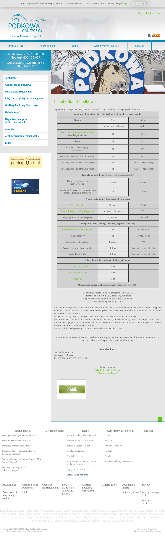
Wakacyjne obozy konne (77, 266)
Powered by (147, 529)
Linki (8, 142)
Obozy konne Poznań (108, 373)
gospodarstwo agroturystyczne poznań (124, 514)
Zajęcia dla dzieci (77, 205)
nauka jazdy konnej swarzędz (99, 510)
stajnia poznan (126, 517)
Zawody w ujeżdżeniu (147, 501)
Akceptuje (139, 3)
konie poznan (145, 510)
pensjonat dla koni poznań (84, 514)
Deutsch (160, 13)
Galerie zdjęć (12, 112)
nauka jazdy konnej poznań (64, 510)
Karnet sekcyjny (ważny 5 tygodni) (77, 229)
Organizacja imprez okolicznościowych (16, 121)
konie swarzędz (127, 510)
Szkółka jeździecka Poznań (108, 370)
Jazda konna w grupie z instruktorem (77, 132)
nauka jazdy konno (36, 510)
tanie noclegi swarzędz (73, 517)
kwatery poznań (49, 517)
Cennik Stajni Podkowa (18, 84)
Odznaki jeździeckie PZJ (19, 91)
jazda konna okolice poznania (71, 520)
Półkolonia (77, 278)
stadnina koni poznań (55, 514)
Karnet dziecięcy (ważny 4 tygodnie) (77, 211)
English (150, 13)
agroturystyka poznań (26, 517)
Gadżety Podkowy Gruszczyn (21, 105)
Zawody (9, 129)
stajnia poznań (144, 517)
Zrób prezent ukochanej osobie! (22, 136)
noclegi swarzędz (100, 520)
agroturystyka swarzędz (102, 517)
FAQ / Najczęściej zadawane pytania (25, 98)
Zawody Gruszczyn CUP (150, 493)
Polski (141, 13)
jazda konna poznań (12, 510)
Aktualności (11, 77)
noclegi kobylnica (122, 520)
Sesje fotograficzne (130, 492)
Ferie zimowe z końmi (77, 272)
